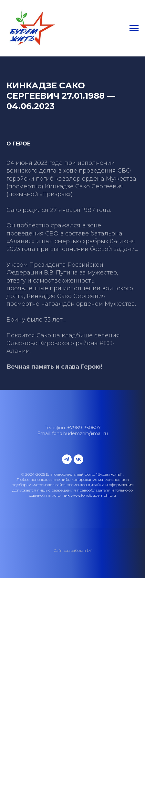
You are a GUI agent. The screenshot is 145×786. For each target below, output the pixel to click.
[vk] (78, 459)
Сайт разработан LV (72, 550)
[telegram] (67, 459)
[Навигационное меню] (134, 28)
